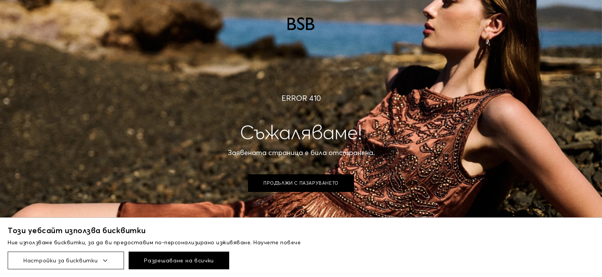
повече (290, 242)
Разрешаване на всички (179, 260)
